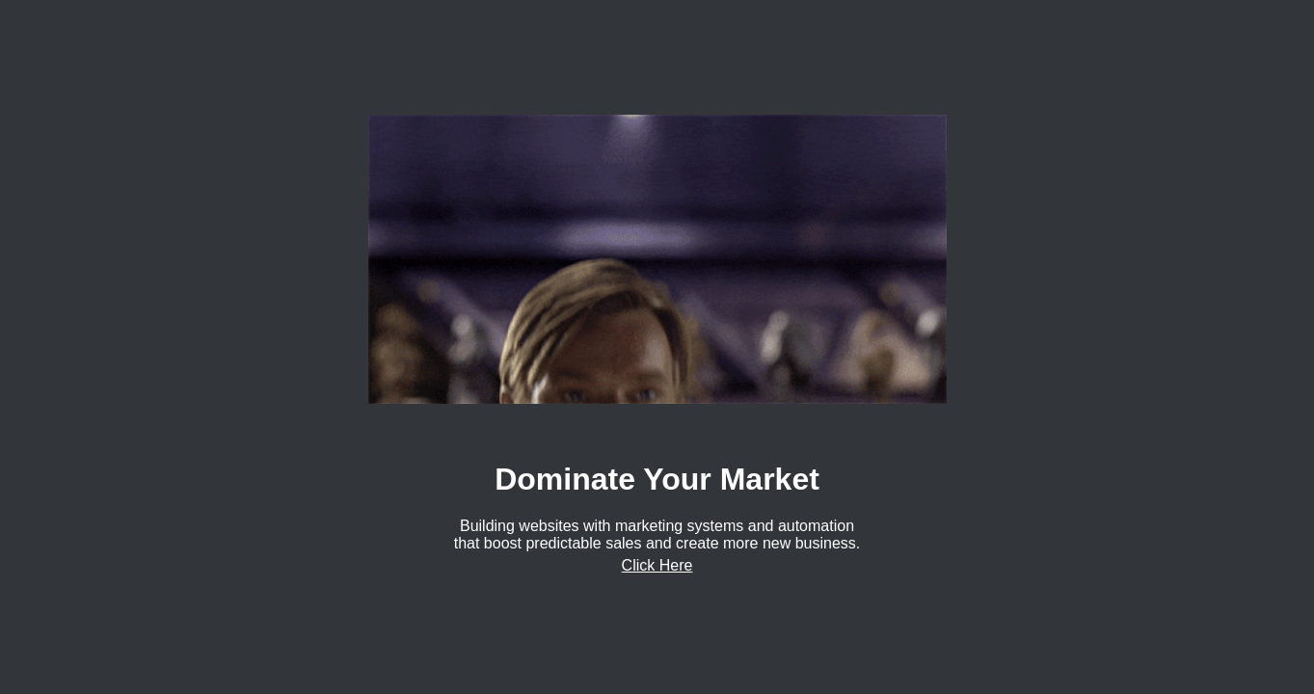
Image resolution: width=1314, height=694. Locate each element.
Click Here (657, 565)
